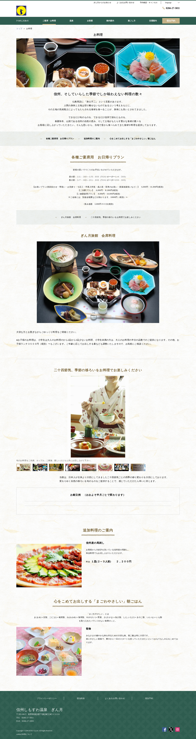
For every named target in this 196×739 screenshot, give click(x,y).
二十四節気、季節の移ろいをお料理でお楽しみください (113, 217)
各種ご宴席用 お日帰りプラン (57, 139)
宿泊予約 (149, 698)
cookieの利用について (24, 734)
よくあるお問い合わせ (115, 698)
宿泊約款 (81, 698)
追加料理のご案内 (89, 139)
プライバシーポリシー (47, 698)
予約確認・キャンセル (148, 2)
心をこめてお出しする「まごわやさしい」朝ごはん (130, 139)
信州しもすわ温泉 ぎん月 (39, 710)
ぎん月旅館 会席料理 (68, 217)
